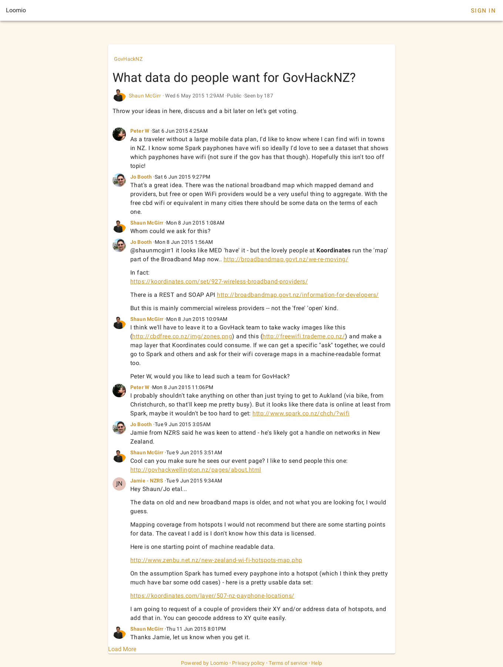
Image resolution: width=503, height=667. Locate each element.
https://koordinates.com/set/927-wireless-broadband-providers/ (219, 281)
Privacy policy (248, 663)
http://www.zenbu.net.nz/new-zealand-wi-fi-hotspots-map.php (216, 560)
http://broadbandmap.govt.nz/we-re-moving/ (286, 259)
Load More (122, 649)
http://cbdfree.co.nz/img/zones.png (182, 336)
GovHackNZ (128, 59)
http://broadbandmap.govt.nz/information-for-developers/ (298, 294)
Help (316, 663)
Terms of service (288, 663)
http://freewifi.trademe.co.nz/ (303, 336)
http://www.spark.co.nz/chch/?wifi (301, 413)
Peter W (140, 131)
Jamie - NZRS (147, 481)
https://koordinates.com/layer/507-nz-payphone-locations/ (212, 595)
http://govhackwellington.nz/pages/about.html (195, 469)
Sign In (483, 10)
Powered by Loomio (204, 663)
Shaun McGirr (145, 96)
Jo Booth (141, 177)
